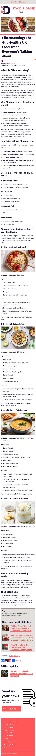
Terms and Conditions (12, 753)
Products (9, 733)
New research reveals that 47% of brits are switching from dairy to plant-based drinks (21, 639)
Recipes (6, 748)
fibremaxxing (5, 613)
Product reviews (9, 730)
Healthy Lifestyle (14, 656)
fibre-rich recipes (23, 613)
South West (10, 724)
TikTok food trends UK (15, 615)
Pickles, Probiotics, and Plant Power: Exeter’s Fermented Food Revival (20, 628)
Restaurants (10, 736)
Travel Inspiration (14, 676)
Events (6, 739)
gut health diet (5, 615)
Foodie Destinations (10, 722)
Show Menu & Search (18, 2)
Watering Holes (9, 745)
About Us (4, 753)
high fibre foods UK (13, 613)
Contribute (9, 709)
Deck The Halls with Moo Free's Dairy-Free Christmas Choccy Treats (21, 647)
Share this (17, 660)
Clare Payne (11, 63)
